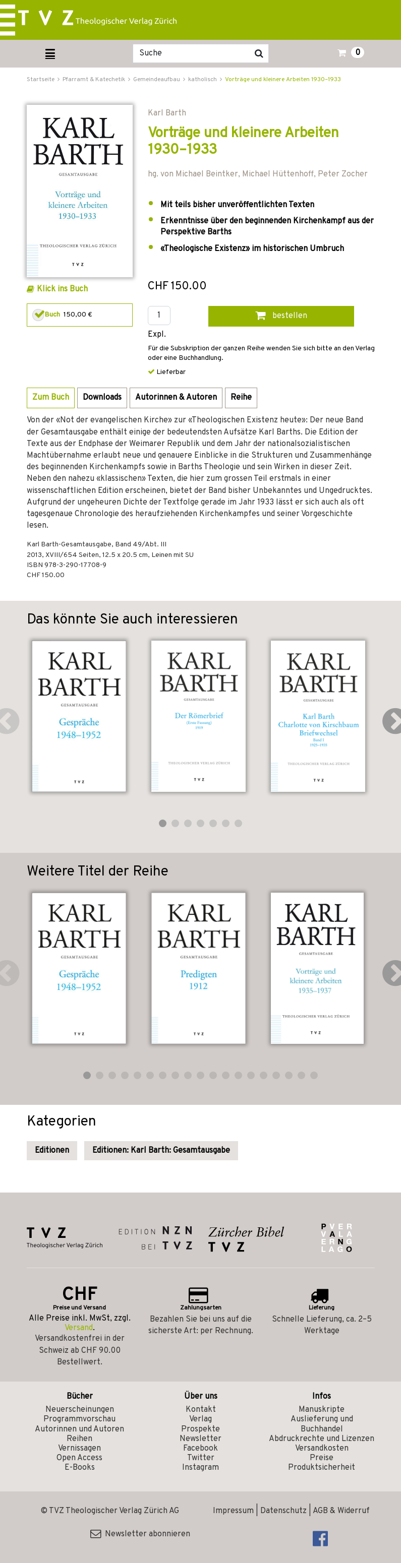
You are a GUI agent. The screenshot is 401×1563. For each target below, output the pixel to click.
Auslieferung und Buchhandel (322, 1424)
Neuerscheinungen (79, 1410)
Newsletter (200, 1439)
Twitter (200, 1458)
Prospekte (200, 1429)
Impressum (233, 1511)
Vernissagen (79, 1449)
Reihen (79, 1439)
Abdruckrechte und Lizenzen (321, 1439)
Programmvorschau (79, 1419)
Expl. (157, 335)
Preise (321, 1458)
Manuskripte (322, 1410)
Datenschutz (283, 1511)
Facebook (200, 1449)
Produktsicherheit (321, 1468)
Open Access (79, 1458)
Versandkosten (322, 1449)
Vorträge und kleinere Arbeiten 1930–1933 (283, 80)
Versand (79, 1328)
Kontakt (201, 1410)
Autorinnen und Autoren (79, 1429)
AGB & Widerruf (341, 1511)
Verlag (200, 1419)
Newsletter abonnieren (140, 1534)
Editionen (52, 1151)
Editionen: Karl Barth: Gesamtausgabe (161, 1151)
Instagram (200, 1468)
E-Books (80, 1468)
